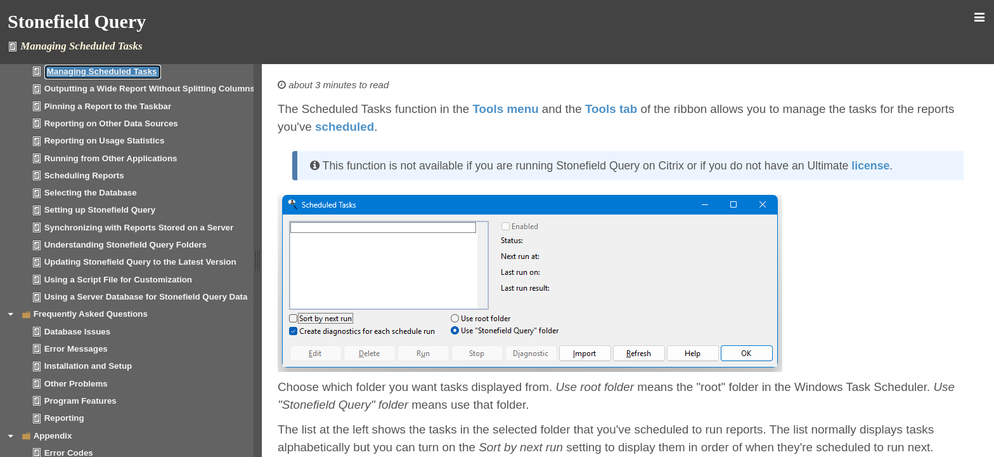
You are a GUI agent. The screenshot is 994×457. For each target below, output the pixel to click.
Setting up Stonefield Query (100, 210)
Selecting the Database (90, 192)
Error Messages (76, 349)
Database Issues (77, 331)
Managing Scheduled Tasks (102, 71)
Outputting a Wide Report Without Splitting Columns (149, 88)
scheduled (344, 126)
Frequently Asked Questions (91, 314)
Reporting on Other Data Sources (111, 123)
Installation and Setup (88, 366)
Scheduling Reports (84, 175)
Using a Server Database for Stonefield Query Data (146, 296)
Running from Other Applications (111, 158)
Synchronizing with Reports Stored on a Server (138, 227)
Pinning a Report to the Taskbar (107, 106)
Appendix (53, 435)
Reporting (64, 418)
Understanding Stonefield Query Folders (125, 244)
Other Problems (76, 383)
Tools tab (611, 109)
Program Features (80, 401)
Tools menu (505, 109)
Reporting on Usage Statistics (104, 140)
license (870, 165)
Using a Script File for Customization (118, 279)
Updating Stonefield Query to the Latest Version (140, 262)
